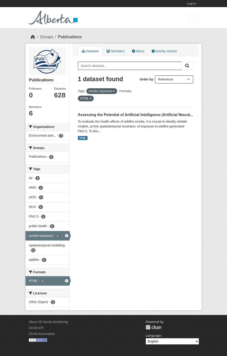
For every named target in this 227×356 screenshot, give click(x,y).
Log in (191, 3)
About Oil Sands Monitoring (48, 322)
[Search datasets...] (130, 66)
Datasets (90, 51)
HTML (82, 138)
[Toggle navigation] (193, 17)
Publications (70, 37)
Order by (146, 79)
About (138, 51)
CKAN (153, 327)
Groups (46, 37)
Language (153, 335)
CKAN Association (42, 334)
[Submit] (187, 66)
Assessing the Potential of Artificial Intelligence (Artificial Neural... (135, 115)
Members (115, 51)
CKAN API (36, 328)
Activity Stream (164, 51)
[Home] (33, 37)
